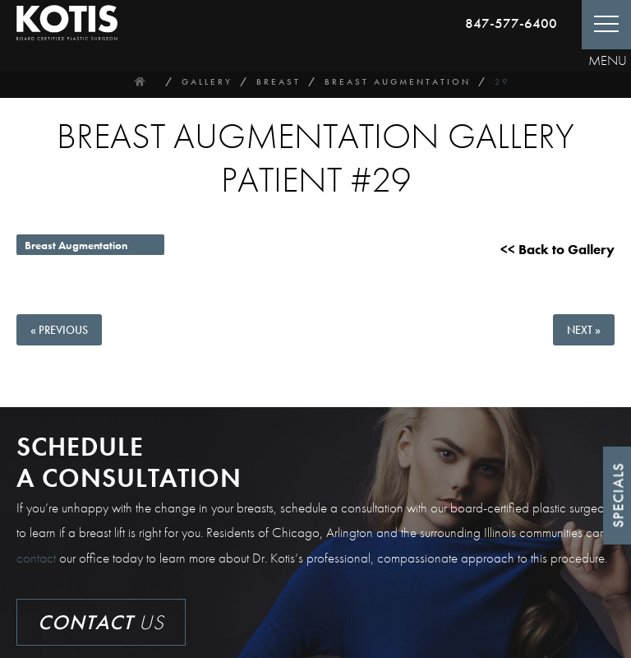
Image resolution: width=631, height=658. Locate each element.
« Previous (59, 329)
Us (101, 622)
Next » (584, 329)
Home (140, 81)
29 (502, 81)
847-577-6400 (511, 23)
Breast (278, 81)
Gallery (207, 81)
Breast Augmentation (398, 81)
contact (36, 558)
